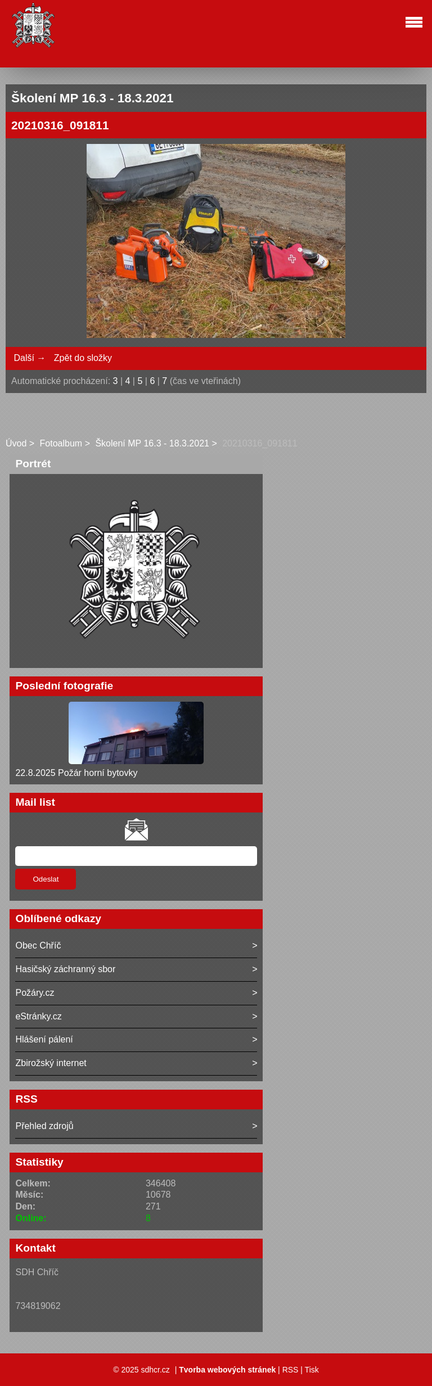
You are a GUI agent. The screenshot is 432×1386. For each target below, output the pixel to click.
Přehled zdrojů (44, 1126)
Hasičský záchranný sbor (65, 969)
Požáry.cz (34, 992)
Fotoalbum (61, 443)
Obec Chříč (38, 945)
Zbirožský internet (50, 1063)
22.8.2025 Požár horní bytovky (76, 773)
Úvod (16, 443)
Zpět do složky (83, 358)
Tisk (312, 1369)
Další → (30, 358)
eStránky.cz (38, 1016)
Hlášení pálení (44, 1039)
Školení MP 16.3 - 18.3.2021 (152, 443)
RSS (290, 1369)
